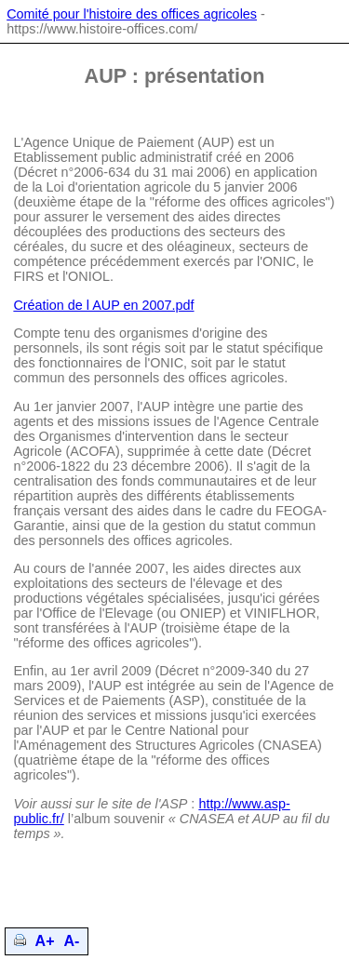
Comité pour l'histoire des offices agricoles (132, 14)
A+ (45, 941)
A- (72, 941)
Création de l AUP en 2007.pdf (103, 305)
